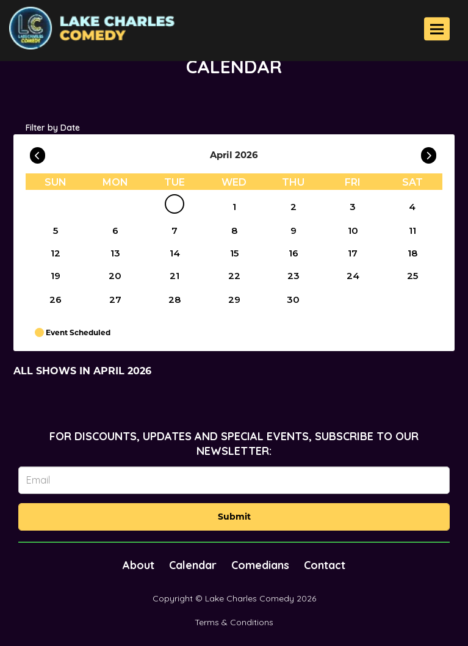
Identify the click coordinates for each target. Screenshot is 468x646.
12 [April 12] (55, 253)
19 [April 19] (55, 275)
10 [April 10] (353, 230)
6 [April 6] (115, 230)
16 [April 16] (293, 253)
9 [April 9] (293, 230)
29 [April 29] (234, 299)
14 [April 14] (175, 253)
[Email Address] (234, 480)
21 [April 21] (174, 275)
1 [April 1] (234, 206)
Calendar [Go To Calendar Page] (193, 565)
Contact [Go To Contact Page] (324, 565)
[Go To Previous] (37, 152)
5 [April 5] (55, 230)
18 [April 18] (412, 253)
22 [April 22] (234, 275)
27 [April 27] (115, 299)
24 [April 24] (353, 275)
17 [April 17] (353, 253)
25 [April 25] (412, 275)
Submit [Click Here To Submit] (234, 516)
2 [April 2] (293, 206)
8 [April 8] (234, 230)
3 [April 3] (353, 206)
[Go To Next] (428, 152)
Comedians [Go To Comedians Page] (260, 565)
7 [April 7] (174, 230)
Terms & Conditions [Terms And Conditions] (234, 622)
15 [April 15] (234, 253)
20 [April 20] (115, 275)
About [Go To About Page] (138, 565)
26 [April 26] (55, 299)
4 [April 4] (412, 206)
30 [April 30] (293, 299)
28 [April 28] (174, 299)
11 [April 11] (412, 230)
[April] (174, 206)
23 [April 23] (293, 275)
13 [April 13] (115, 253)
